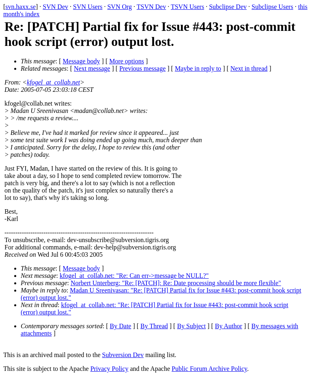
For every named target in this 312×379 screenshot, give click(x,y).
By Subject (191, 326)
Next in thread (249, 68)
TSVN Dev (151, 6)
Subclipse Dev (228, 6)
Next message (92, 68)
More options (126, 61)
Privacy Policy (109, 368)
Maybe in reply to (198, 68)
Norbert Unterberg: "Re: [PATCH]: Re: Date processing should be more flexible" (176, 282)
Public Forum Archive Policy (209, 368)
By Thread (154, 326)
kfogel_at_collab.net (53, 82)
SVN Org (119, 6)
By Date (120, 326)
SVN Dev (55, 6)
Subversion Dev (123, 354)
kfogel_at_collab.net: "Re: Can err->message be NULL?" (134, 275)
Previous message (142, 68)
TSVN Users (187, 6)
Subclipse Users (272, 6)
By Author (228, 326)
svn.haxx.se (20, 6)
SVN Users (87, 6)
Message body (81, 61)
